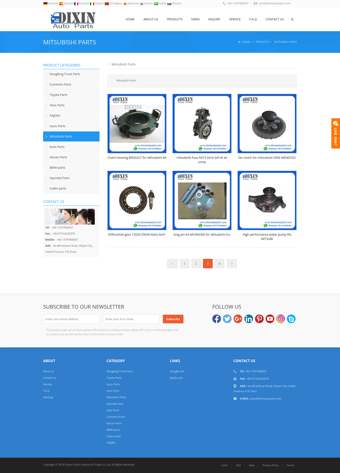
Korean (146, 3)
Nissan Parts (58, 157)
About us (150, 19)
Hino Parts (57, 105)
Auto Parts (57, 147)
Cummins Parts (60, 84)
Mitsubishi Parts (69, 42)
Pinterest (259, 318)
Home (130, 19)
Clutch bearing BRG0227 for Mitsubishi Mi (137, 158)
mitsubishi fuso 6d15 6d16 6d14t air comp (202, 160)
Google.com (177, 371)
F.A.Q (253, 19)
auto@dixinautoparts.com (274, 3)
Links (225, 465)
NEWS (195, 19)
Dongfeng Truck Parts (65, 74)
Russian (174, 3)
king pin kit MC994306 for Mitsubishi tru (202, 234)
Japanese (131, 3)
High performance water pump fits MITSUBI (267, 236)
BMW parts (57, 167)
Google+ (238, 318)
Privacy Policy (270, 465)
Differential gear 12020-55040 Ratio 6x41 (137, 234)
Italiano (97, 3)
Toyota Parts (58, 95)
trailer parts (58, 188)
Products (175, 19)
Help (251, 465)
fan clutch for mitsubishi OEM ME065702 (267, 158)
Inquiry (214, 19)
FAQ (238, 465)
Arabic (160, 3)
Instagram (280, 318)
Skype (291, 318)
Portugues (114, 3)
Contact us (274, 19)
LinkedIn (248, 318)
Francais (82, 3)
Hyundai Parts (60, 178)
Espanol (66, 3)
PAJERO (55, 115)
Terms (290, 465)
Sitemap (48, 397)
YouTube (270, 318)
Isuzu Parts (57, 126)
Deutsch (51, 3)
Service (235, 19)
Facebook (216, 318)
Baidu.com (176, 378)
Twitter (227, 318)
